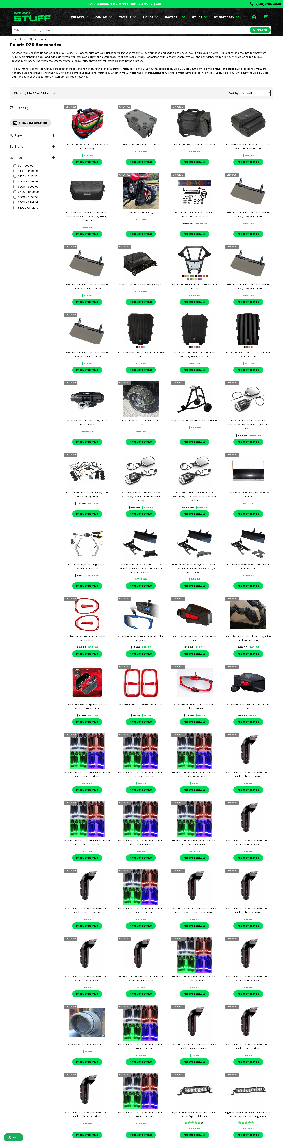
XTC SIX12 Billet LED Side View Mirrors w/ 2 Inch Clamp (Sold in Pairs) (141, 496)
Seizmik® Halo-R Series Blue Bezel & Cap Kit (141, 638)
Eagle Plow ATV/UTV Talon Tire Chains (140, 422)
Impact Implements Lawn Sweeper (140, 284)
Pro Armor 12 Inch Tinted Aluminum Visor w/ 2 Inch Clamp (87, 286)
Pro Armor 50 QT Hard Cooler (141, 144)
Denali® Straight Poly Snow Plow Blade (248, 494)
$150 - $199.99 (25, 176)
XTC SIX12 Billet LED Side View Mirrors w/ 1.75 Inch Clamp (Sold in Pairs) (194, 496)
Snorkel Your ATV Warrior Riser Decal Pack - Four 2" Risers (248, 842)
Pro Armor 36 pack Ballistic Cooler (194, 144)
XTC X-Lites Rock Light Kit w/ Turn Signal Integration (87, 494)
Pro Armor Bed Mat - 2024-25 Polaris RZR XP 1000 (248, 354)
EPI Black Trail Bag (141, 212)
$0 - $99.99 (23, 165)
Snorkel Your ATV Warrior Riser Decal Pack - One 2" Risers (248, 1046)
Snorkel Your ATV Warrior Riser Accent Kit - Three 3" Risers (87, 774)
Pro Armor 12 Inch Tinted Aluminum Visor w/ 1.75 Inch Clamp (248, 214)
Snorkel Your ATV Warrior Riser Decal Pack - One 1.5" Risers (87, 910)
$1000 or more (25, 207)
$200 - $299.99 (25, 181)
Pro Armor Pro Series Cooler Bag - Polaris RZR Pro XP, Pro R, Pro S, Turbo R (87, 216)
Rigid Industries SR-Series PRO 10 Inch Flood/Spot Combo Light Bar (248, 1114)
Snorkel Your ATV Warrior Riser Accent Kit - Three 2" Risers (141, 774)
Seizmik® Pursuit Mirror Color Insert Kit (194, 638)
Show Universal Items (30, 123)
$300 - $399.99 (25, 186)
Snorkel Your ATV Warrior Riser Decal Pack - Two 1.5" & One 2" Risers (194, 910)
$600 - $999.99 (25, 202)
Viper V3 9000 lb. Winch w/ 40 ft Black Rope (87, 422)
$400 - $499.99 (26, 192)
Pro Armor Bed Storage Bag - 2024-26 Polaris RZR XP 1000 (248, 146)
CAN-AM (103, 17)
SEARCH (260, 30)
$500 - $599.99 (25, 197)
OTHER (199, 17)
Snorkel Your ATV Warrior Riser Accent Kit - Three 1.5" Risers (194, 774)
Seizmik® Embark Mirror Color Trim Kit (140, 706)
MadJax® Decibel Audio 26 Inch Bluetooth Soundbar (194, 214)
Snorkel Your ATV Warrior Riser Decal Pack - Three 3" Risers (248, 774)
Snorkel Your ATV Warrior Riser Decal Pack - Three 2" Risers (248, 910)
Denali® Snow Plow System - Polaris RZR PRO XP (248, 566)
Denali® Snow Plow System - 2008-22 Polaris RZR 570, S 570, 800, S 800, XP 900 (194, 568)
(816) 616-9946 (265, 4)
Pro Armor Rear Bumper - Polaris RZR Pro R (194, 286)
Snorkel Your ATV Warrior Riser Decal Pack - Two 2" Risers (87, 978)
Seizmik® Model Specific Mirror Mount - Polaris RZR (87, 706)
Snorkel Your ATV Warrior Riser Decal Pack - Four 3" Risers (248, 978)
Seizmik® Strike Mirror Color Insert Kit (248, 706)
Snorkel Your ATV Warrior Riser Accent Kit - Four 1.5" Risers (194, 842)
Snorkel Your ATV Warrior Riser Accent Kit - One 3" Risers (141, 842)
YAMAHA (127, 17)
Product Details (87, 162)
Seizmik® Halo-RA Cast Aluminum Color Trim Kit (194, 706)
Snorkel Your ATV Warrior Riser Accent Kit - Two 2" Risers (141, 910)
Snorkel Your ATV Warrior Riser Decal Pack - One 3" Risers (141, 978)
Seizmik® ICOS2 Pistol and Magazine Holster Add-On (248, 638)
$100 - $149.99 (25, 171)
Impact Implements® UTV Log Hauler (194, 420)
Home (15, 39)
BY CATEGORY (226, 17)
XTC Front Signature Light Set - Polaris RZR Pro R (87, 566)
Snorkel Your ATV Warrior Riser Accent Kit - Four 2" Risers (141, 1114)
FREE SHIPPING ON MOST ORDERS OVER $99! (124, 4)
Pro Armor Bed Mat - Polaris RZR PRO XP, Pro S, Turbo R (194, 354)
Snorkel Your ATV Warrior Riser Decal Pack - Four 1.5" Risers (194, 1046)
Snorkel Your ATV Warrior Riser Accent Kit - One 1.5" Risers (87, 842)
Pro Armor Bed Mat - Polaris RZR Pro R (141, 354)
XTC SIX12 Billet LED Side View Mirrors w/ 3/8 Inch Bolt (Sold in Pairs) (248, 424)
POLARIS (79, 17)
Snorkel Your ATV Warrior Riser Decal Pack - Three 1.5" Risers (87, 1114)
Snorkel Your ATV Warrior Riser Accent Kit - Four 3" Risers (141, 1046)
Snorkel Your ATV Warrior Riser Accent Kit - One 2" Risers (194, 978)
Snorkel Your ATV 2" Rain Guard (87, 1044)
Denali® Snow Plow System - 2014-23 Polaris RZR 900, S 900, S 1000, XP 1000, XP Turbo (141, 568)
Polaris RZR (26, 39)
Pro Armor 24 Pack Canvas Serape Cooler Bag (87, 146)
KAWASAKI (175, 17)
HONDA (150, 17)
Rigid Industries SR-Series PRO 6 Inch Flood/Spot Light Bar (194, 1114)
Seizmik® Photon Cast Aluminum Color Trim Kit (87, 638)
